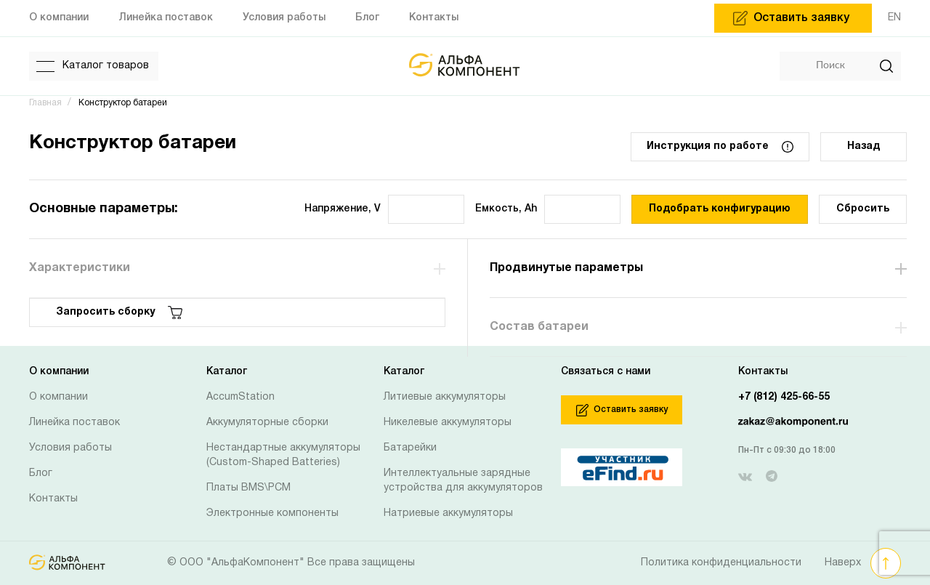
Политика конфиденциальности (721, 563)
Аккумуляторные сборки (267, 422)
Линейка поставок (74, 422)
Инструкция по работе (720, 147)
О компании (58, 397)
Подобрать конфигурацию (719, 209)
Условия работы (70, 448)
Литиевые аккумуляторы (445, 397)
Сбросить (862, 209)
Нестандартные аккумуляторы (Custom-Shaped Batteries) (283, 455)
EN (894, 18)
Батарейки (410, 448)
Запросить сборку (119, 313)
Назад (863, 146)
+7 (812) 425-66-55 (784, 397)
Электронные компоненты (272, 513)
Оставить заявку (622, 410)
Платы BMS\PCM (248, 488)
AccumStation (240, 397)
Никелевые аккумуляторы (448, 422)
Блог (40, 473)
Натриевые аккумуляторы (448, 513)
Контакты (53, 499)
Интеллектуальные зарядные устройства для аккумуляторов (463, 481)
